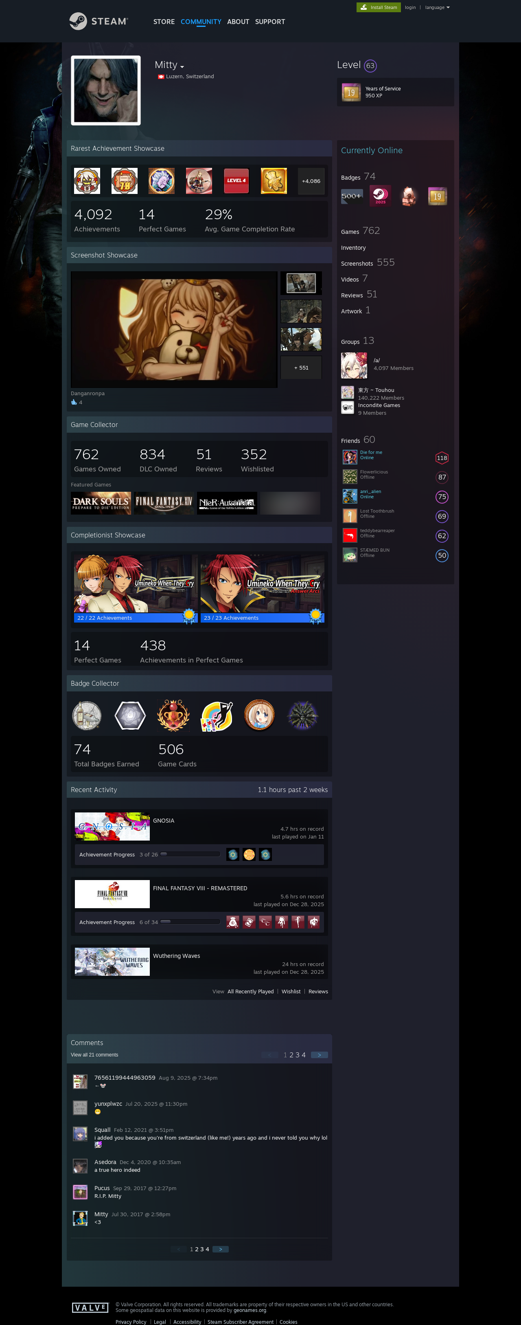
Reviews (318, 991)
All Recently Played (251, 991)
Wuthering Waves (176, 955)
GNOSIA (164, 820)
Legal (160, 1322)
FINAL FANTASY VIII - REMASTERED (200, 888)
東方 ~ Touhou (376, 390)
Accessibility (187, 1322)
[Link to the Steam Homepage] (105, 27)
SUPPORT (270, 22)
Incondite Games (379, 405)
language (434, 7)
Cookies (289, 1322)
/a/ (377, 360)
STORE (164, 22)
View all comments (94, 1055)
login (410, 7)
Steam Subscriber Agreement (241, 1322)
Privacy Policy (131, 1322)
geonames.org (250, 1310)
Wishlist (291, 991)
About (238, 22)
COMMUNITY (201, 22)
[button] (395, 64)
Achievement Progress (107, 854)
